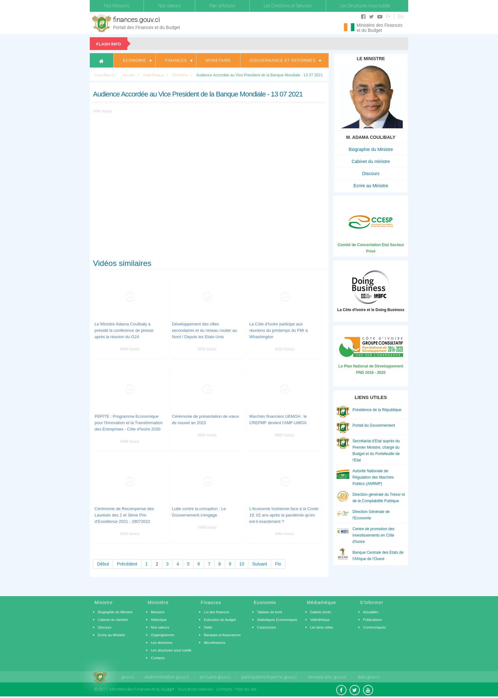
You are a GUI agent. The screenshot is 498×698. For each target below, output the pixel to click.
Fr (388, 17)
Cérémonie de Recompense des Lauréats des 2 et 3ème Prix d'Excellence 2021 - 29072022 (124, 515)
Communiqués (374, 627)
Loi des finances (216, 612)
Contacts (158, 658)
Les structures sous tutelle (171, 650)
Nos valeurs (160, 627)
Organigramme (162, 635)
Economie (134, 60)
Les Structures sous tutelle (365, 5)
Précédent (127, 563)
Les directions (162, 643)
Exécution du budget (220, 620)
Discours (370, 173)
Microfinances (214, 643)
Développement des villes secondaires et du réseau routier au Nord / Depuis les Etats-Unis (204, 330)
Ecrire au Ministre (370, 185)
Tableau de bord (269, 612)
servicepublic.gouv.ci (327, 677)
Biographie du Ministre (371, 149)
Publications (372, 620)
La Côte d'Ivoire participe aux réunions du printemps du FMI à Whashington (278, 330)
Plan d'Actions (222, 5)
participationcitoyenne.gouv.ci (269, 677)
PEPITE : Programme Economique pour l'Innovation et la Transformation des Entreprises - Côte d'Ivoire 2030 (129, 422)
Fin (278, 563)
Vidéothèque (320, 620)
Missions (158, 612)
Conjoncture (266, 627)
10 (241, 563)
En (401, 17)
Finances (176, 60)
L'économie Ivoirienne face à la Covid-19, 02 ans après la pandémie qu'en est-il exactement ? (284, 515)
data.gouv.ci (368, 677)
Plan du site (245, 689)
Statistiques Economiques (277, 620)
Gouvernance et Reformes (283, 60)
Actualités (370, 612)
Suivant (259, 563)
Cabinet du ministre (371, 161)
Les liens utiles (321, 627)
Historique (159, 620)
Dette (208, 627)
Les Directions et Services (288, 5)
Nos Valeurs (169, 5)
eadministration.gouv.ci (167, 677)
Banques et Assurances (222, 635)
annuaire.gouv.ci (215, 677)
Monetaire (218, 60)
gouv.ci (127, 677)
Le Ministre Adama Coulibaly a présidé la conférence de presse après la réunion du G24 (124, 330)
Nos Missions (117, 5)
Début (103, 563)
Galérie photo (320, 612)
